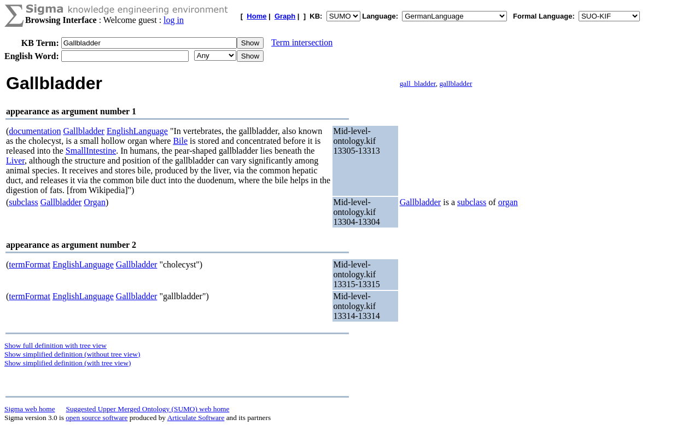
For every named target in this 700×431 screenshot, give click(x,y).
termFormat (29, 264)
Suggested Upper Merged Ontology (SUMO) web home (148, 409)
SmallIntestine (91, 150)
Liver (15, 160)
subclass (23, 202)
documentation (35, 131)
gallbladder (455, 83)
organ (508, 202)
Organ (95, 202)
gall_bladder (418, 83)
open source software (96, 417)
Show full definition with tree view (55, 345)
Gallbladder (83, 131)
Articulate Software (196, 417)
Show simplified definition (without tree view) (72, 354)
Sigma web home (29, 409)
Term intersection (301, 42)
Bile (180, 140)
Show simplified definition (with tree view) (67, 363)
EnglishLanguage (137, 131)
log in (174, 20)
